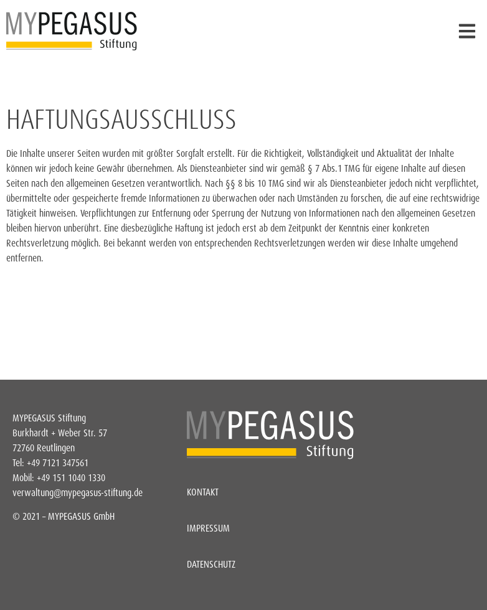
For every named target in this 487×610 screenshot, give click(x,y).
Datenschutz (211, 564)
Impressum (208, 528)
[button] (467, 31)
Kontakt (203, 492)
